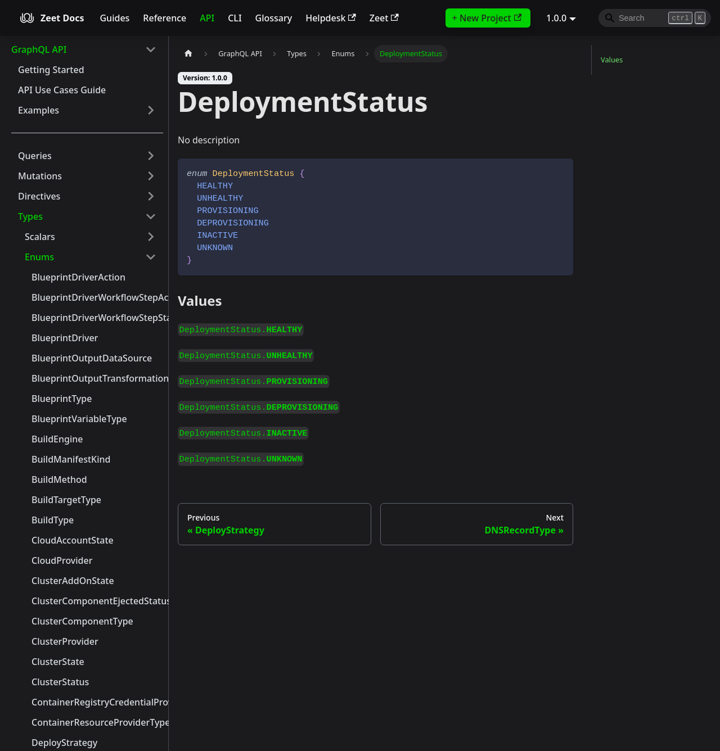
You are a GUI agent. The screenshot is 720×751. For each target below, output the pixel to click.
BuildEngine (57, 439)
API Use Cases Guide (62, 90)
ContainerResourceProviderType (97, 722)
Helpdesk (330, 18)
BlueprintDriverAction (78, 277)
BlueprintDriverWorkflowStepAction (97, 297)
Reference (164, 18)
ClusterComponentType (82, 621)
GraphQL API (38, 49)
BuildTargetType (66, 500)
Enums (39, 257)
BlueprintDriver (65, 338)
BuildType (53, 520)
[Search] (654, 18)
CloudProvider (62, 560)
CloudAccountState (73, 540)
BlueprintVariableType (79, 419)
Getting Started (51, 70)
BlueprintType (62, 398)
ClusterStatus (60, 682)
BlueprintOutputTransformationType (97, 378)
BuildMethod (59, 479)
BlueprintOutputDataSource (92, 358)
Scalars (40, 236)
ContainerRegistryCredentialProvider (97, 702)
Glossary (273, 18)
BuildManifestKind (71, 459)
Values (612, 60)
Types (30, 216)
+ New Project (486, 18)
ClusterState (58, 661)
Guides (114, 18)
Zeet (384, 18)
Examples (38, 110)
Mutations (40, 176)
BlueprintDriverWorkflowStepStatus (97, 317)
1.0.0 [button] (556, 18)
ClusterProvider (65, 641)
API (207, 18)
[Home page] (188, 53)
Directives (39, 196)
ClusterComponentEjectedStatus (97, 601)
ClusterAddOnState (73, 580)
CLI (234, 18)
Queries (35, 156)
